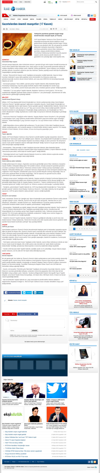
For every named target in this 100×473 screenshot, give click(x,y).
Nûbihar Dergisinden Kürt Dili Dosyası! (25, 15)
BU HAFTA (82, 150)
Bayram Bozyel (80, 182)
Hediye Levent (80, 260)
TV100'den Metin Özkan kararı (14, 448)
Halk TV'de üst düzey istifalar (14, 443)
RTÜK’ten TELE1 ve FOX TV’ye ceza (16, 456)
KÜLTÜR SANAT (75, 344)
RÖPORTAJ (73, 281)
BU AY (88, 150)
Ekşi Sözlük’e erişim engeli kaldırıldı (16, 432)
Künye (15, 1)
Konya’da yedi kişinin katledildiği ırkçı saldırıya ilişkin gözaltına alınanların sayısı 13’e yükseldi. (83, 335)
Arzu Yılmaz (80, 253)
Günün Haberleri (7, 1)
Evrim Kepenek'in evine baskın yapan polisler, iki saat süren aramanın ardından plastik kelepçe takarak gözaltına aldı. (12, 402)
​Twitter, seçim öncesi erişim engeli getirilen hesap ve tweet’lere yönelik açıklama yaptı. (57, 402)
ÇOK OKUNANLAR (75, 144)
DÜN (78, 150)
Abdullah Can (80, 190)
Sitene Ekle (27, 1)
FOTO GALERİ (74, 111)
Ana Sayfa (6, 461)
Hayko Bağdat (80, 245)
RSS (33, 461)
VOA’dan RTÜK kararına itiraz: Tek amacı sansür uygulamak (23, 451)
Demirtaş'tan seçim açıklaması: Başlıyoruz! (86, 55)
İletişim (14, 461)
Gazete (15, 300)
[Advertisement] (62, 8)
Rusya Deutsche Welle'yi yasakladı (15, 454)
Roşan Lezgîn (80, 174)
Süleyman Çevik (80, 159)
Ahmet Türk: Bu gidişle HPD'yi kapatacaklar (85, 67)
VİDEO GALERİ (74, 202)
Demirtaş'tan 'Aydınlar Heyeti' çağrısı (85, 73)
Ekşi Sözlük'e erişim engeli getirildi (15, 434)
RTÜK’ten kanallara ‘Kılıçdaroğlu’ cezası (17, 445)
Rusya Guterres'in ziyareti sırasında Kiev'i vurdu (84, 79)
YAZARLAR (73, 155)
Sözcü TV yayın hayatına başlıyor (15, 440)
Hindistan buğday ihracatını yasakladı (85, 61)
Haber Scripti (90, 467)
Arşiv (21, 1)
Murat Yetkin (80, 238)
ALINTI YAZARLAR (75, 234)
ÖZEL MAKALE (74, 312)
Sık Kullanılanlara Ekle (23, 461)
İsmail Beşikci (80, 268)
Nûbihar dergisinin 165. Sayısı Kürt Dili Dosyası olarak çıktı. (83, 366)
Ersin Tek (80, 166)
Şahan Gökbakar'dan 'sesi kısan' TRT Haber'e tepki (20, 437)
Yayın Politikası (40, 461)
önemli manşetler (22, 300)
